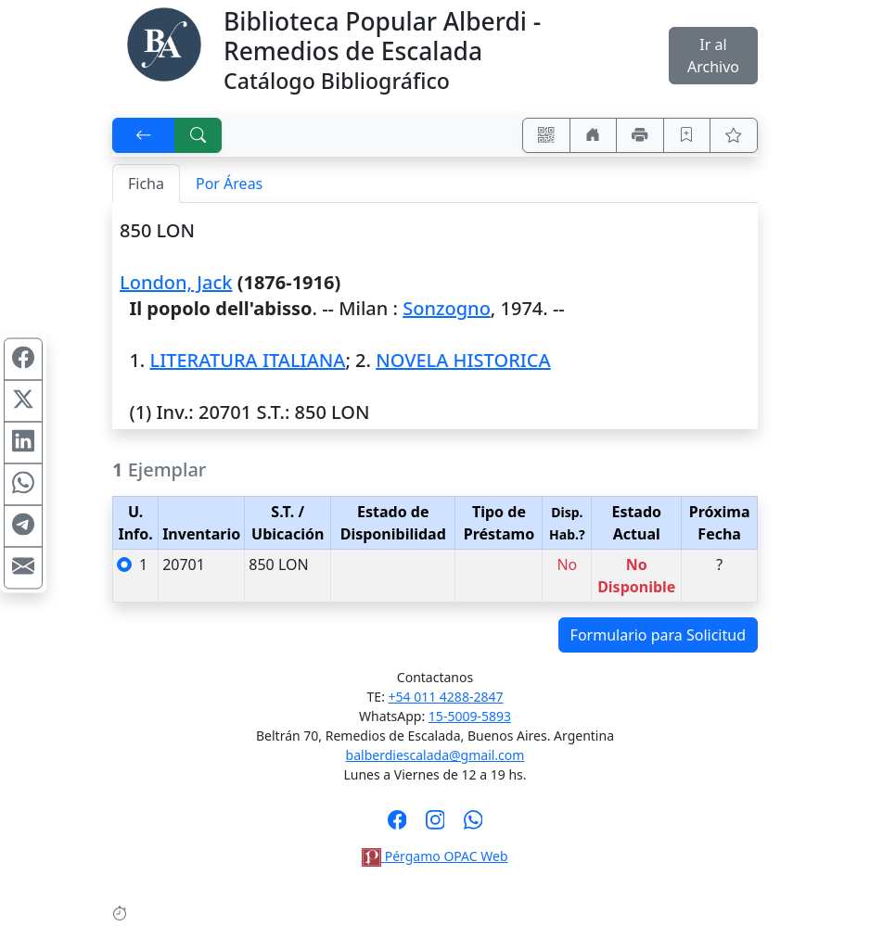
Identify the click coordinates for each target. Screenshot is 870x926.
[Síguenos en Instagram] (435, 826)
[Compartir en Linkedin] (23, 442)
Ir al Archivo (713, 55)
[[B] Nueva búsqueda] (198, 135)
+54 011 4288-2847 (446, 696)
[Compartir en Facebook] (23, 358)
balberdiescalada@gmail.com (435, 755)
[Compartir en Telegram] (23, 525)
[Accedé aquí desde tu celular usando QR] (546, 135)
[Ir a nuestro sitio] (593, 135)
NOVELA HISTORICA (463, 360)
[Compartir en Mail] (23, 567)
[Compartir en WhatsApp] (23, 484)
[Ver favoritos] (734, 135)
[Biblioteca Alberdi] (164, 42)
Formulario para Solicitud (658, 635)
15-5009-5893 (470, 716)
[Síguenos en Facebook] (397, 826)
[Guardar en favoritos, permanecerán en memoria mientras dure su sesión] (687, 135)
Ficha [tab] (146, 183)
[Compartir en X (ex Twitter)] (23, 400)
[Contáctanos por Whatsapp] (473, 826)
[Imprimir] (640, 135)
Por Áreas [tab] (229, 183)
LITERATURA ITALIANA (247, 360)
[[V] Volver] (143, 135)
